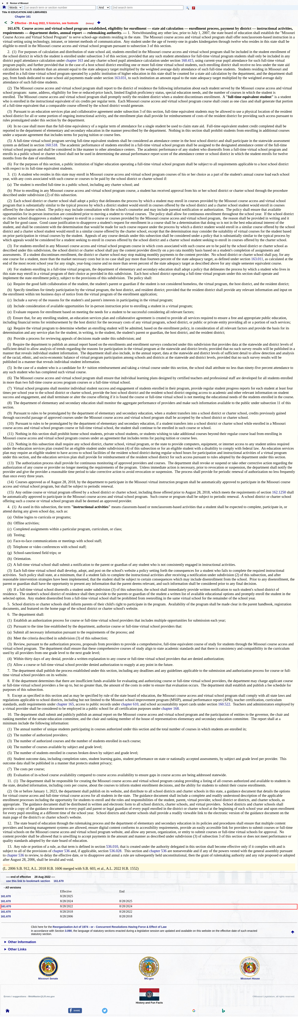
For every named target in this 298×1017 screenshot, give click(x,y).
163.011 (257, 259)
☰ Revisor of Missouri (16, 3)
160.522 (224, 704)
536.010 (112, 846)
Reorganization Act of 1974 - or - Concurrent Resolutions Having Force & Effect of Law (110, 926)
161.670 (6, 896)
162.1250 (279, 492)
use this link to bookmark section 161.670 (35, 881)
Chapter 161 (23, 16)
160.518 (51, 145)
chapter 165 (65, 704)
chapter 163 (74, 60)
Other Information (22, 942)
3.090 (68, 930)
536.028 (115, 851)
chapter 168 (170, 708)
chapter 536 (61, 851)
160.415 (187, 60)
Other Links (17, 949)
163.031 (120, 78)
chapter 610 (130, 704)
